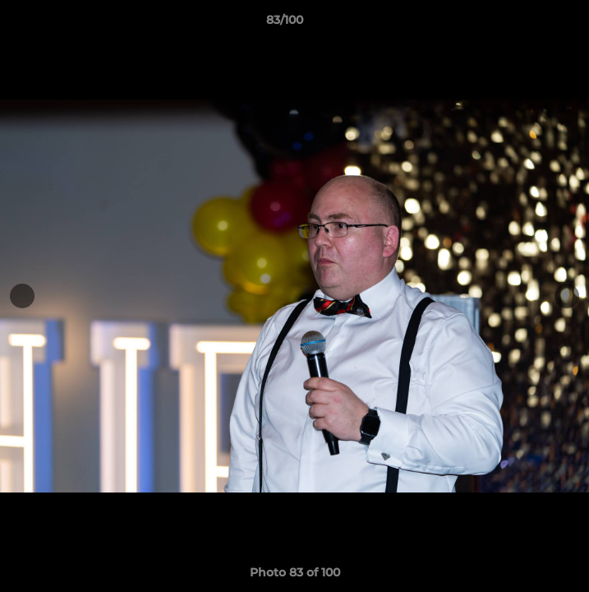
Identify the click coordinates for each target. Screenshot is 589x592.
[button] (530, 23)
